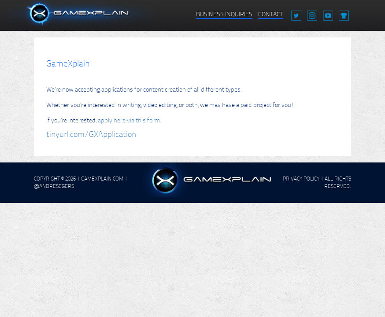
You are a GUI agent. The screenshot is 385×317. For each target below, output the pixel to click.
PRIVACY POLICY (301, 179)
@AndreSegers (54, 186)
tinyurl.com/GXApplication (91, 134)
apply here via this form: (129, 120)
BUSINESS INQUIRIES (224, 14)
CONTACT (270, 14)
